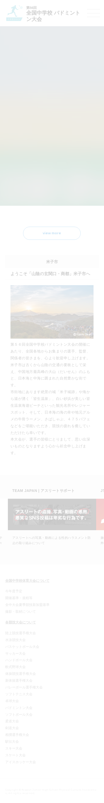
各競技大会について (20, 622)
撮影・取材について (20, 612)
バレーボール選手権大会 (24, 687)
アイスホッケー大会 (20, 762)
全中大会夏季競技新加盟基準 (27, 605)
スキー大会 (13, 748)
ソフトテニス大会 (18, 694)
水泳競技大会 (15, 640)
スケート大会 (15, 755)
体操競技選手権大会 (20, 674)
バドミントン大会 (18, 708)
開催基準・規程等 (18, 598)
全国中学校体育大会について (27, 581)
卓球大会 (12, 701)
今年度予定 (13, 591)
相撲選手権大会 (17, 735)
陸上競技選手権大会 (20, 633)
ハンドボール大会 (18, 660)
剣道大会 (12, 728)
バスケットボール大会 (22, 647)
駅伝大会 (12, 742)
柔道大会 (12, 721)
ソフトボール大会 (18, 715)
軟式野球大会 (15, 667)
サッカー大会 (15, 653)
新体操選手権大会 (18, 680)
